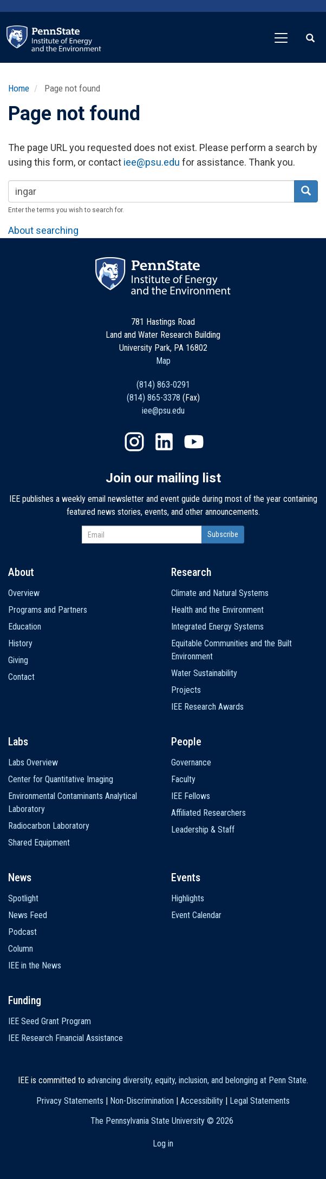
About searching (43, 230)
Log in (163, 1143)
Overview (24, 593)
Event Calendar (196, 915)
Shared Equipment (39, 842)
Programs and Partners (47, 610)
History (20, 643)
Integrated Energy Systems (217, 626)
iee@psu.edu (151, 162)
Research (191, 572)
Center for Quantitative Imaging (60, 779)
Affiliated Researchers (208, 813)
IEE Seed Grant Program (49, 1021)
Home (18, 88)
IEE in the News (34, 965)
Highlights (187, 898)
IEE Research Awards (207, 707)
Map (163, 361)
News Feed (27, 915)
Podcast (22, 932)
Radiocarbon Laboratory (48, 826)
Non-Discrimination (142, 1101)
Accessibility (201, 1101)
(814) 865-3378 (153, 397)
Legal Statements (260, 1101)
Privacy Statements (69, 1101)
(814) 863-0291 (163, 384)
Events (185, 877)
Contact (21, 677)
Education (24, 626)
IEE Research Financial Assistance (65, 1038)
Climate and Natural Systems (220, 593)
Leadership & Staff (202, 829)
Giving (18, 660)
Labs (18, 741)
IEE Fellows (190, 796)
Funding (24, 1000)
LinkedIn (164, 441)
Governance (191, 762)
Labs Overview (33, 762)
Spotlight (23, 898)
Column (20, 949)
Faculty (183, 779)
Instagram (134, 441)
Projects (186, 690)
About (21, 572)
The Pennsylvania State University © (161, 1121)
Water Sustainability (204, 673)
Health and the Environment (217, 610)
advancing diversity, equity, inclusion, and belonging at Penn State (197, 1080)
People (186, 741)
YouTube (193, 441)
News (19, 877)
